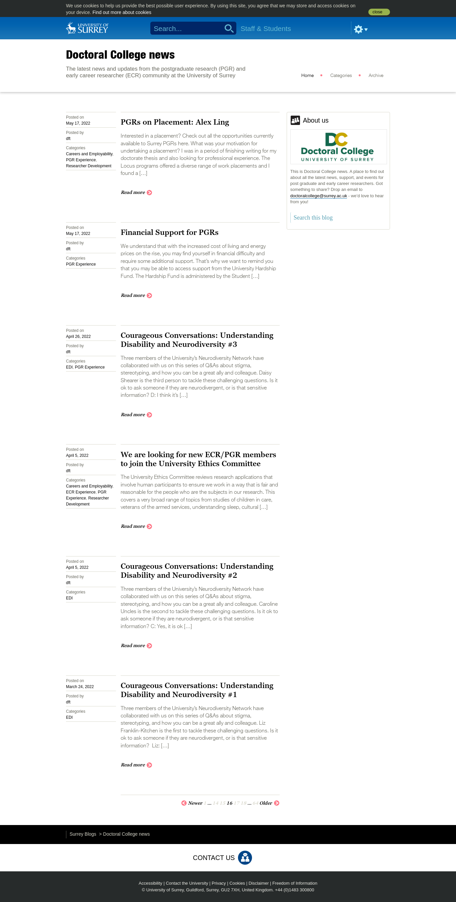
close (377, 12)
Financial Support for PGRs (170, 232)
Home (307, 75)
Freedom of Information (294, 883)
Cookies (237, 883)
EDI (69, 367)
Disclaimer (259, 883)
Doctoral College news (120, 54)
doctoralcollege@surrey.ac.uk (318, 195)
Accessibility (150, 883)
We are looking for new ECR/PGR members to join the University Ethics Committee (198, 459)
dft (68, 138)
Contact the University (187, 883)
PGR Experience (81, 160)
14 (215, 803)
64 (255, 803)
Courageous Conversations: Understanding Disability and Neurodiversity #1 (197, 690)
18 (243, 803)
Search (226, 28)
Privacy (219, 883)
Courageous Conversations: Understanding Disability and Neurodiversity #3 (197, 340)
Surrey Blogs (83, 834)
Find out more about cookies (121, 12)
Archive (376, 75)
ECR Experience (81, 492)
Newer (191, 803)
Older (269, 803)
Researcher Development (88, 166)
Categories (341, 75)
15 (222, 803)
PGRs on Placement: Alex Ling (175, 122)
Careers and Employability (89, 154)
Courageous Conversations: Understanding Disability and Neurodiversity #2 (197, 570)
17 (236, 803)
